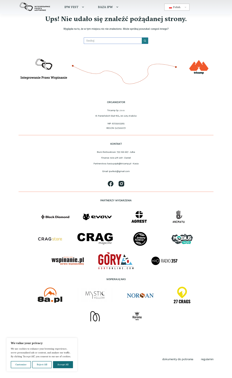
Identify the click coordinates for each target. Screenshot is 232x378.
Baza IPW (108, 7)
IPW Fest (74, 7)
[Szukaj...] (113, 40)
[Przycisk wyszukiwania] (145, 40)
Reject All (42, 364)
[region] (41, 355)
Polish (174, 7)
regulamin (207, 359)
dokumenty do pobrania (177, 359)
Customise (21, 364)
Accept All (62, 364)
